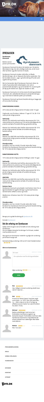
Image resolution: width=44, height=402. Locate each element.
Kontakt (8, 372)
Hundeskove (9, 360)
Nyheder (8, 368)
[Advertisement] (22, 35)
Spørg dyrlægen (10, 356)
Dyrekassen (11, 220)
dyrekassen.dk (27, 216)
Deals (7, 351)
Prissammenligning (12, 347)
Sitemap (7, 377)
